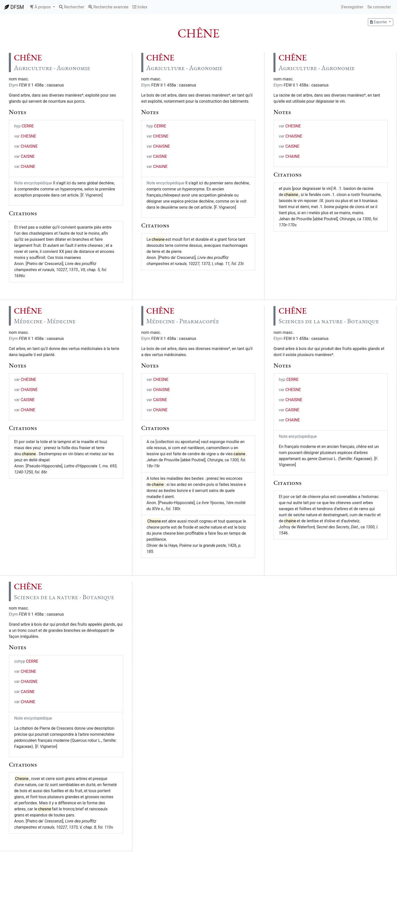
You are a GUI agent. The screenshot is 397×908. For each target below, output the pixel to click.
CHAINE (28, 166)
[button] (42, 7)
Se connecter (379, 7)
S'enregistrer (352, 7)
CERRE (28, 126)
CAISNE (28, 156)
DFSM (14, 7)
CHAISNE (29, 146)
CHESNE (28, 136)
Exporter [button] (379, 22)
